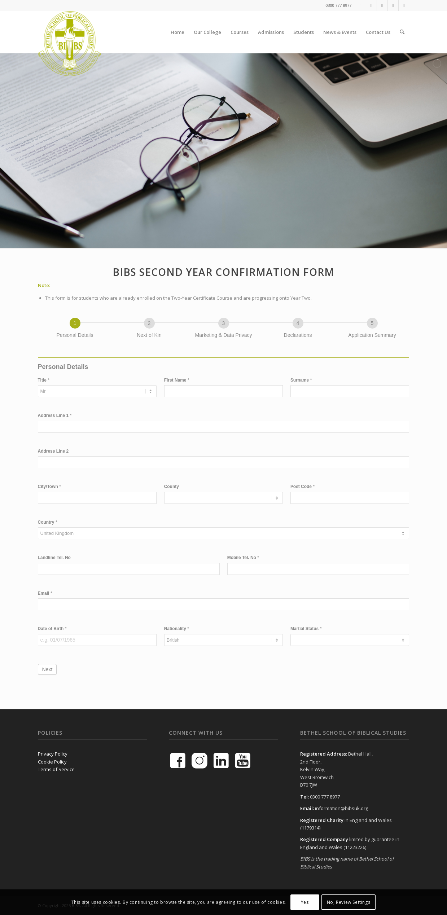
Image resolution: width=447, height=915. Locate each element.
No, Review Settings (348, 902)
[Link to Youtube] (371, 5)
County (171, 486)
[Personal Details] (75, 323)
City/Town (49, 486)
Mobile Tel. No (243, 557)
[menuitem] (177, 32)
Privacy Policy (52, 754)
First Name (176, 380)
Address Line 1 (55, 415)
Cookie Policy (52, 761)
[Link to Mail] (404, 5)
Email (45, 593)
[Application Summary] (372, 323)
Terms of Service (56, 769)
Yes (305, 902)
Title (44, 380)
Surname (301, 380)
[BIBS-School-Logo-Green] (69, 32)
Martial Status (306, 628)
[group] (223, 329)
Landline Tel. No (54, 557)
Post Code (302, 486)
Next (47, 669)
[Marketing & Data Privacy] (223, 323)
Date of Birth (52, 628)
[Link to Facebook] (360, 5)
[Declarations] (298, 323)
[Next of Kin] (149, 323)
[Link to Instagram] (393, 5)
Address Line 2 (53, 451)
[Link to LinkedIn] (382, 5)
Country (47, 522)
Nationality (176, 628)
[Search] (402, 32)
